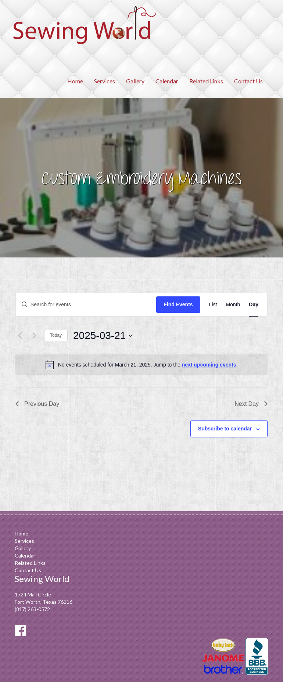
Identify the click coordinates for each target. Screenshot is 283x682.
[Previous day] (19, 335)
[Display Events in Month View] (233, 304)
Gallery (135, 80)
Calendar (166, 80)
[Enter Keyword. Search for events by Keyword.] (86, 304)
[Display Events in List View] (213, 304)
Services (104, 80)
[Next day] (34, 335)
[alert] (141, 364)
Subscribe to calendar (225, 429)
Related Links (206, 80)
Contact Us (248, 80)
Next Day (251, 404)
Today (56, 335)
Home (75, 80)
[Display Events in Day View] (253, 304)
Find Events (178, 304)
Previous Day (37, 404)
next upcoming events (209, 365)
